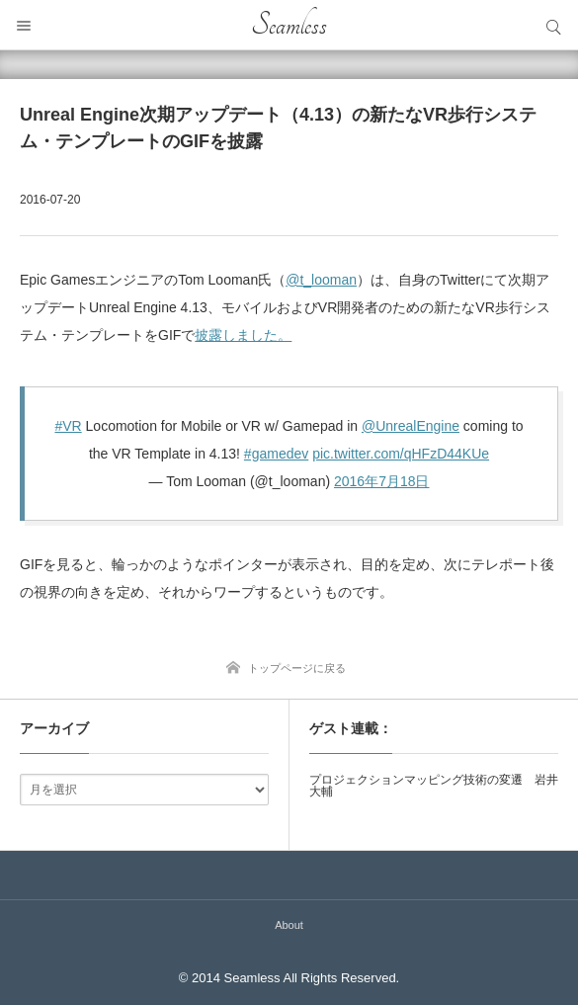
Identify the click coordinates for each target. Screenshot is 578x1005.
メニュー (24, 24)
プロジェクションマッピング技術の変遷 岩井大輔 (433, 785)
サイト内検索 (553, 24)
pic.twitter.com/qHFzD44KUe (400, 453)
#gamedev (276, 453)
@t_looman (321, 280)
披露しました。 (243, 335)
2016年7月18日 (382, 481)
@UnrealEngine (410, 426)
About (289, 925)
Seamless (289, 24)
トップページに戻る (297, 668)
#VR (67, 426)
